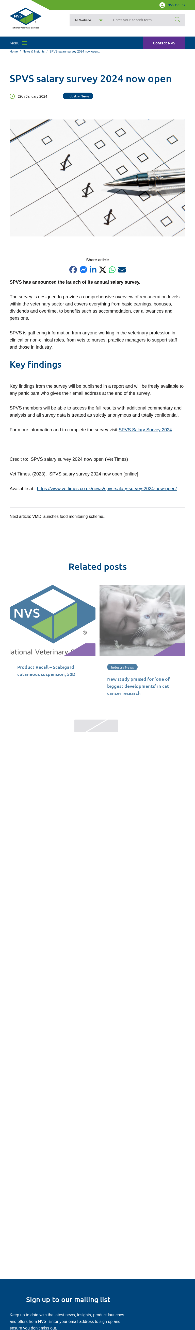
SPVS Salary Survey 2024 (145, 429)
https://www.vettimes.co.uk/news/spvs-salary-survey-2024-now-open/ (107, 488)
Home (14, 51)
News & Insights (33, 51)
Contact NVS (164, 42)
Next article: (58, 516)
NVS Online (172, 5)
